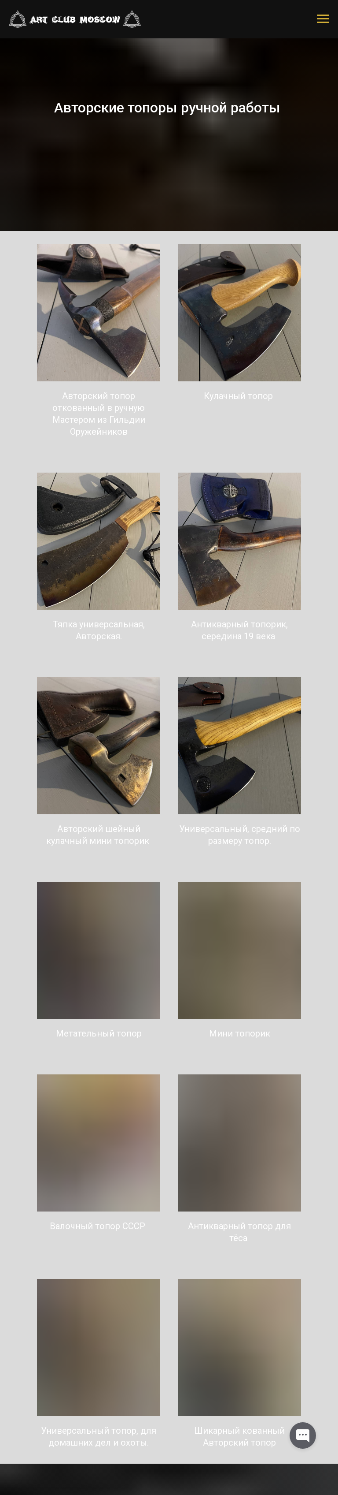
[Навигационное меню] (323, 19)
